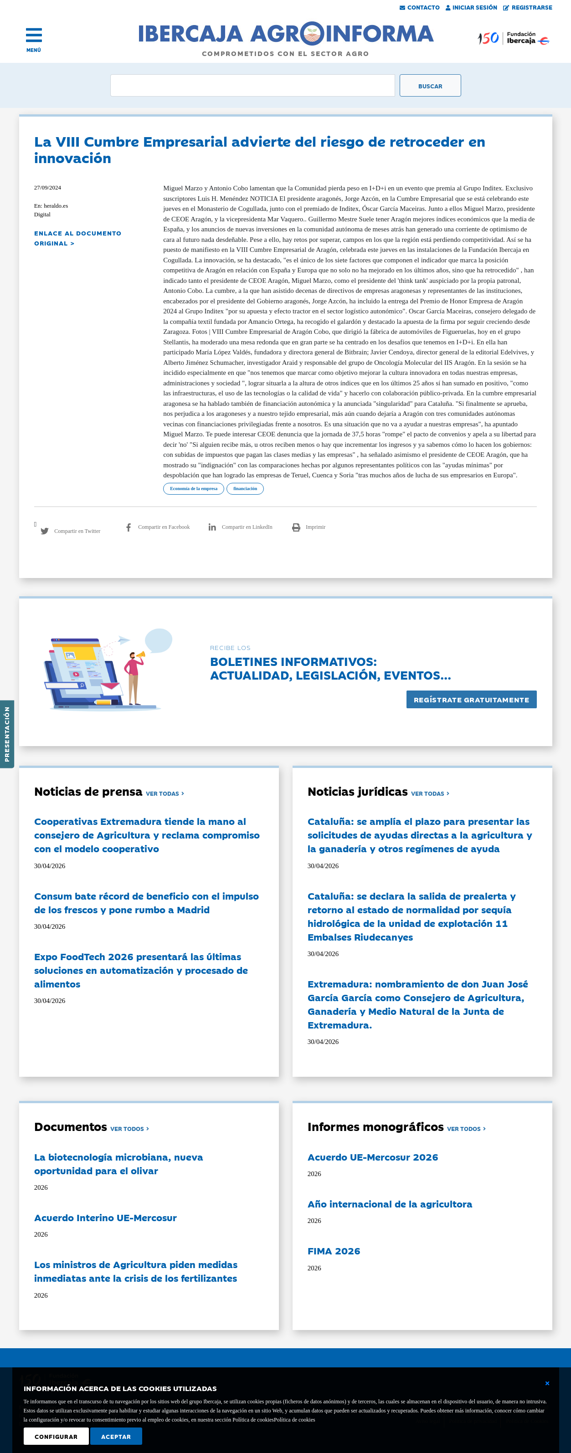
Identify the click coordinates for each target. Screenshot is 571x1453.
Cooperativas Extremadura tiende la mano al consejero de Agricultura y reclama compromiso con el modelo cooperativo (147, 834)
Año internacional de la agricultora (390, 1203)
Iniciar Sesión (472, 7)
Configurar (56, 1436)
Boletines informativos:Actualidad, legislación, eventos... (330, 667)
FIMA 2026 (334, 1250)
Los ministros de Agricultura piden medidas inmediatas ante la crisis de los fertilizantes (135, 1270)
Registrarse (527, 7)
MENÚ (33, 49)
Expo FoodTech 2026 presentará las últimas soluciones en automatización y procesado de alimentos (141, 969)
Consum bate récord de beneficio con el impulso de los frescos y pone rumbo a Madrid (146, 902)
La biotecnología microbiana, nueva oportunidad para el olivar (118, 1163)
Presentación (6, 734)
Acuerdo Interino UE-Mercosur (105, 1217)
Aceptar (116, 1436)
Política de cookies (294, 1420)
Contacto (420, 7)
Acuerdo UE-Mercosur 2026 (373, 1156)
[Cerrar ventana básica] (547, 1383)
